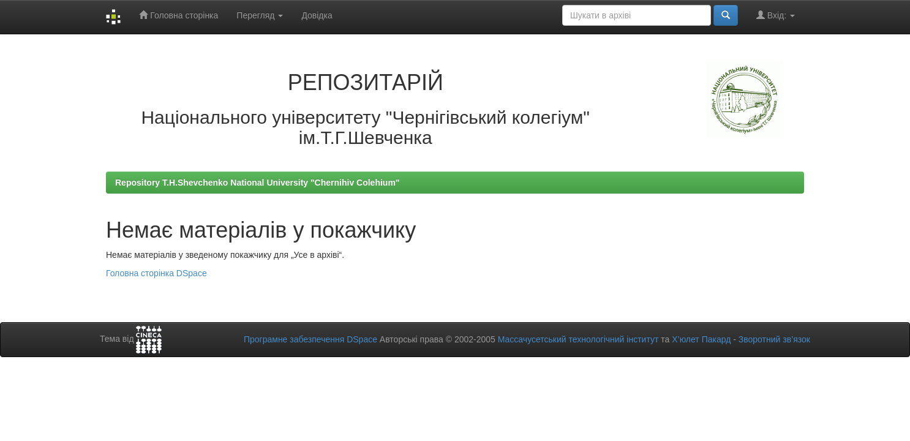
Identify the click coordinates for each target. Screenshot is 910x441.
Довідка (316, 15)
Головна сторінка (178, 15)
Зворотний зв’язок (774, 339)
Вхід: (775, 15)
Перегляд (259, 15)
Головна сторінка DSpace (156, 273)
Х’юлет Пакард (701, 339)
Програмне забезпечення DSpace (310, 339)
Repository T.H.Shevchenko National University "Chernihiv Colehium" (257, 182)
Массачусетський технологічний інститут (578, 339)
